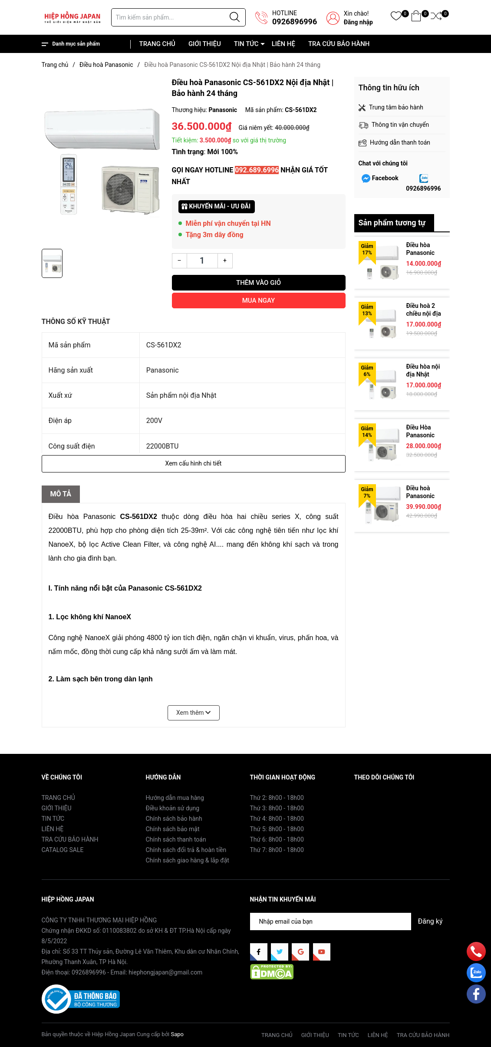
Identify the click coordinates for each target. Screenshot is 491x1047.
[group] (102, 160)
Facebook (385, 178)
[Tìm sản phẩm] (178, 17)
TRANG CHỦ (157, 44)
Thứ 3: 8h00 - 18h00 (277, 808)
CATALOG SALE (63, 849)
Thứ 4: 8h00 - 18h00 (277, 818)
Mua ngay (258, 300)
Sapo (177, 1034)
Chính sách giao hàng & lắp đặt (187, 860)
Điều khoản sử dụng (173, 808)
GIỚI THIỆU (204, 44)
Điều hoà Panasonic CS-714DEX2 (424, 496)
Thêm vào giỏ (258, 283)
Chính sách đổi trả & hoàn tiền (186, 849)
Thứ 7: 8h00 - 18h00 (277, 849)
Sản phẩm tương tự (392, 222)
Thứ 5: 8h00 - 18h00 (277, 829)
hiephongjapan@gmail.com (165, 972)
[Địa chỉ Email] (350, 921)
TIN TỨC (246, 44)
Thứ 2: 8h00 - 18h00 (277, 797)
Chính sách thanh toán (176, 839)
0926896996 (294, 21)
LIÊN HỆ (283, 44)
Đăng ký (430, 921)
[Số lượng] (202, 260)
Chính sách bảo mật (173, 829)
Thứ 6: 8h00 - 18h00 (277, 839)
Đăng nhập (358, 22)
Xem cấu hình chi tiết (193, 463)
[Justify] (234, 17)
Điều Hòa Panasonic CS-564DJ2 (422, 435)
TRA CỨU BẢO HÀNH (339, 44)
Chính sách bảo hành (174, 818)
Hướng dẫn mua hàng (175, 797)
